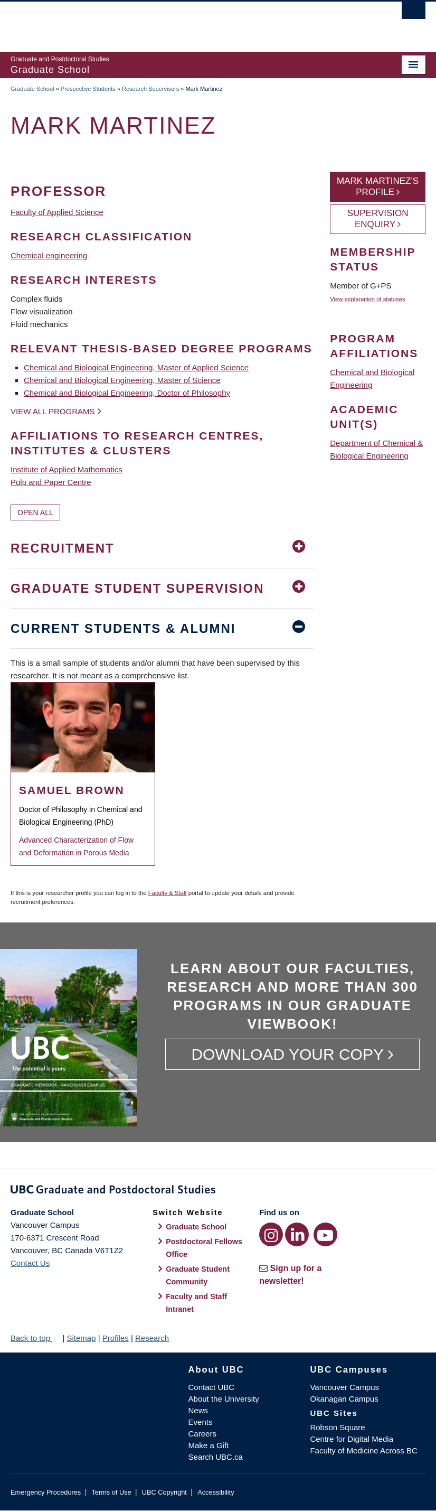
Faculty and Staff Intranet (196, 1302)
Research (152, 1337)
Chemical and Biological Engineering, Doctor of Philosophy (127, 392)
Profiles (115, 1337)
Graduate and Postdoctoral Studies (218, 1191)
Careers (202, 1433)
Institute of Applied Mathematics (66, 469)
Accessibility (215, 1492)
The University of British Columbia (187, 22)
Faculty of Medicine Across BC (363, 1450)
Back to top (35, 1337)
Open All (35, 512)
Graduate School (32, 89)
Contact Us (30, 1262)
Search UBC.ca (215, 1456)
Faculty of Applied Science (57, 212)
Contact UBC (211, 1387)
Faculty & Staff (167, 893)
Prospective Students (88, 89)
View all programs (53, 411)
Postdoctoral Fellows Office (204, 1247)
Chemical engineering (49, 255)
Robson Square (337, 1427)
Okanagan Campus (344, 1398)
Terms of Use (111, 1492)
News (198, 1410)
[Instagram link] (271, 1234)
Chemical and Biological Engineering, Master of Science (122, 380)
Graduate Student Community (198, 1275)
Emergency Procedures (46, 1492)
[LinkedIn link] (297, 1234)
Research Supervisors (150, 89)
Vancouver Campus (344, 1387)
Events (200, 1421)
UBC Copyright (164, 1492)
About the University (223, 1398)
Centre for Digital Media (351, 1438)
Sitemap (81, 1337)
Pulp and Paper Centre (51, 482)
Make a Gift (208, 1445)
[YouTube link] (325, 1234)
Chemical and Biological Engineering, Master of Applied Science (136, 367)
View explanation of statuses (367, 299)
